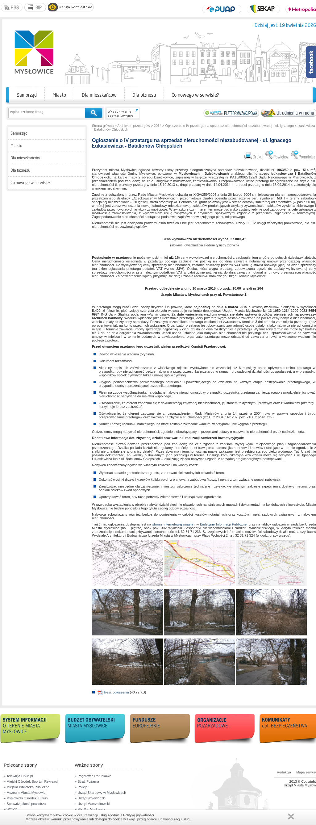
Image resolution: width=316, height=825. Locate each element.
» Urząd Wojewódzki (90, 798)
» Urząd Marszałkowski (92, 804)
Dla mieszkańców (99, 95)
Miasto (59, 95)
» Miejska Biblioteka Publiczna (26, 787)
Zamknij (291, 816)
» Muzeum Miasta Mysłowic (24, 792)
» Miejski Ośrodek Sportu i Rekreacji (31, 781)
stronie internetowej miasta (172, 524)
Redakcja (284, 772)
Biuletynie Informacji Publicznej (223, 524)
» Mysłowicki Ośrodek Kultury (26, 798)
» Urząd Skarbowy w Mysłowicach (100, 792)
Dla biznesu (144, 95)
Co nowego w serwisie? (195, 95)
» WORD (10, 809)
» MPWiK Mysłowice (90, 809)
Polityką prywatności (138, 815)
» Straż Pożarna (87, 781)
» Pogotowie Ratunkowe (93, 776)
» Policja (81, 787)
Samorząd (27, 95)
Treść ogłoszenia (113, 692)
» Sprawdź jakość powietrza (25, 804)
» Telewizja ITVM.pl (18, 776)
